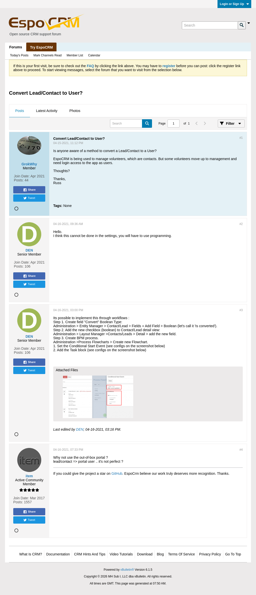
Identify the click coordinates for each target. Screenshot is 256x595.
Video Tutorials (121, 554)
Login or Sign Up (234, 4)
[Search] (210, 25)
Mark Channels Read (48, 55)
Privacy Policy (210, 554)
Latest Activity (47, 111)
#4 (241, 449)
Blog (160, 554)
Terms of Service (181, 554)
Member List (74, 55)
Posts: (19, 180)
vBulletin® (127, 569)
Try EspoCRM (41, 47)
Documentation (58, 554)
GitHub (117, 473)
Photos (75, 111)
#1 (241, 138)
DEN (80, 429)
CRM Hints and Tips (89, 554)
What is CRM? (30, 554)
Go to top (233, 554)
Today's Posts (19, 55)
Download (144, 554)
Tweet (29, 198)
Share (29, 190)
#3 (241, 310)
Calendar (94, 55)
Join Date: (22, 176)
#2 (241, 224)
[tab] (19, 110)
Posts (19, 111)
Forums (15, 47)
